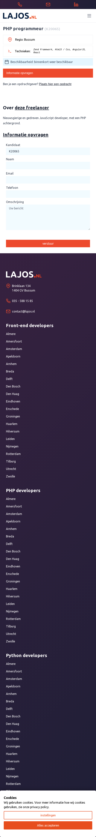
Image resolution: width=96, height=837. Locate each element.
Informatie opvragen (19, 73)
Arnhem (11, 364)
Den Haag (12, 394)
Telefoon (12, 187)
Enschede (12, 409)
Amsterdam (14, 349)
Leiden (10, 439)
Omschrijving (15, 202)
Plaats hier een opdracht (55, 84)
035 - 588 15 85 (22, 301)
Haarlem (11, 424)
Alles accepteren (48, 825)
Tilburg (11, 461)
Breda (10, 371)
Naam (10, 159)
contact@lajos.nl (23, 311)
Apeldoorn (13, 356)
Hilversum (12, 431)
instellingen (48, 815)
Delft (9, 379)
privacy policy (39, 807)
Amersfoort (14, 341)
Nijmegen (12, 446)
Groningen (13, 416)
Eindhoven (13, 401)
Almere (11, 334)
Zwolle (10, 476)
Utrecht (11, 469)
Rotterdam (13, 454)
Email (9, 173)
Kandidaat (13, 145)
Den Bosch (13, 386)
